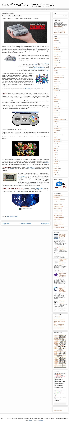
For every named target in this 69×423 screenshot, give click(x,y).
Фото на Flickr (57, 197)
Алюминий (56, 362)
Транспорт (56, 115)
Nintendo (15, 216)
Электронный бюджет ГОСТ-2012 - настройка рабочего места (62, 289)
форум (47, 70)
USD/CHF (55, 353)
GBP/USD (55, 352)
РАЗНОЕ (63, 31)
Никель (56, 363)
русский (33, 168)
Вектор (55, 40)
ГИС (17, 8)
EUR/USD (55, 351)
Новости (55, 92)
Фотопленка (56, 130)
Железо (55, 47)
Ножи (55, 95)
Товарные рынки (60, 356)
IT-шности (56, 161)
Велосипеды (56, 42)
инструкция (29, 66)
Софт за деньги (57, 108)
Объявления (56, 99)
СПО (55, 110)
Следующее (5, 223)
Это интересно (57, 141)
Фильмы (55, 121)
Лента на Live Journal (58, 206)
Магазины (56, 81)
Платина (56, 360)
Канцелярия (56, 62)
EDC (55, 152)
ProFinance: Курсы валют (60, 345)
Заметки (31, 8)
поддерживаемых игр (38, 67)
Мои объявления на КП (59, 201)
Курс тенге (56, 340)
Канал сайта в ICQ (58, 208)
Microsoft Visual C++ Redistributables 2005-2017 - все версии (62, 275)
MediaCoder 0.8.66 (58, 316)
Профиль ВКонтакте (58, 195)
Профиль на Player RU (59, 217)
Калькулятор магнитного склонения (62, 302)
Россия (55, 106)
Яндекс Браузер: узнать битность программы (62, 248)
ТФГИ (55, 117)
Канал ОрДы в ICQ (58, 210)
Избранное (23, 8)
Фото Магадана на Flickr (59, 227)
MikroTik (55, 163)
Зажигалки (56, 49)
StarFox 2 (27, 88)
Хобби (55, 132)
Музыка (55, 86)
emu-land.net (30, 167)
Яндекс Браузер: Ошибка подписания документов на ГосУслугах (62, 262)
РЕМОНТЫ (56, 32)
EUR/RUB (55, 348)
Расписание (47, 8)
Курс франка (56, 343)
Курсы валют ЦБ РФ (60, 334)
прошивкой (32, 69)
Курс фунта (56, 338)
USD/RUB (55, 347)
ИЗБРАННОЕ (62, 32)
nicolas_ (31, 420)
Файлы (12, 8)
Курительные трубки (58, 77)
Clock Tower (39, 188)
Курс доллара (56, 336)
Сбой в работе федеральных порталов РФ (62, 235)
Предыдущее (45, 223)
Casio (55, 150)
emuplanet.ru (11, 168)
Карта (55, 65)
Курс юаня (56, 341)
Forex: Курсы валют (60, 350)
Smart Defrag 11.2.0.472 (59, 328)
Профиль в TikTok (57, 221)
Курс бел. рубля (56, 339)
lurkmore (46, 162)
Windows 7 (56, 170)
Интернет (56, 60)
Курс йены (56, 344)
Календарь (38, 8)
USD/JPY (55, 354)
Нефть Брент (56, 365)
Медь (56, 364)
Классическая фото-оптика (59, 67)
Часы (55, 137)
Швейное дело (57, 139)
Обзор (11, 216)
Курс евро (56, 337)
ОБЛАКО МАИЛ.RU (58, 26)
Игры (8, 216)
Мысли (55, 88)
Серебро (56, 359)
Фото (55, 126)
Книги (55, 72)
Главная (5, 8)
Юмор (55, 143)
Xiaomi (55, 172)
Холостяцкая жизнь (58, 134)
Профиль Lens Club (58, 204)
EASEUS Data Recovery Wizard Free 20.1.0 (59, 325)
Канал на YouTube (58, 219)
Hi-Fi (55, 159)
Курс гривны (56, 342)
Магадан (55, 79)
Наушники (56, 90)
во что (47, 168)
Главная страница (25, 223)
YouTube (55, 174)
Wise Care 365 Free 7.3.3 (59, 319)
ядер (19, 177)
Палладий (56, 361)
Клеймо (55, 70)
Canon (55, 148)
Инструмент (56, 58)
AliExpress (55, 8)
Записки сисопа (57, 51)
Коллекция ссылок (58, 75)
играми (23, 176)
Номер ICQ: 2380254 (58, 213)
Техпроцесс (56, 112)
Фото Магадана (57, 128)
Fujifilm (55, 154)
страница (46, 63)
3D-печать (56, 38)
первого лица (41, 69)
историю (35, 64)
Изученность (56, 56)
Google (55, 157)
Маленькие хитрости (58, 83)
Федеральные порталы (59, 119)
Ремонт (55, 103)
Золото (56, 358)
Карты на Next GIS (58, 215)
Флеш (55, 123)
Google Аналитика (58, 410)
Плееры (55, 101)
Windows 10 (56, 168)
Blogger (41, 420)
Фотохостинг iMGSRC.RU (59, 199)
